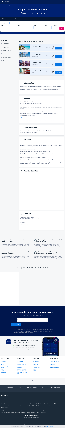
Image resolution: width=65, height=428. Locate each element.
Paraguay (9, 399)
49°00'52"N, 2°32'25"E (25, 117)
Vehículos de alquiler (5, 366)
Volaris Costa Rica (37, 366)
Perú (61, 397)
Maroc (8, 412)
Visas (42, 2)
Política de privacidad (54, 366)
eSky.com (30, 417)
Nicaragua (53, 397)
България (16, 403)
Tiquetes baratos (4, 363)
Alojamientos (22, 2)
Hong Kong (23, 412)
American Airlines (36, 367)
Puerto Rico (3, 399)
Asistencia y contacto (54, 367)
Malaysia (28, 412)
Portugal (31, 405)
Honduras (44, 397)
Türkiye (37, 412)
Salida (35, 25)
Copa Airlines (36, 363)
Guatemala (39, 397)
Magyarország (4, 405)
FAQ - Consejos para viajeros (23, 373)
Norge (18, 405)
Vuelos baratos (13, 2)
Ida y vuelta (5, 23)
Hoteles (2, 364)
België (2, 403)
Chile (10, 397)
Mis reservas (52, 364)
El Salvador (14, 397)
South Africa (17, 412)
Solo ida (12, 23)
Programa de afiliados (54, 361)
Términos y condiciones (54, 363)
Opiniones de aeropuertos (22, 369)
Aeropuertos (19, 367)
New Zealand (43, 412)
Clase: (58, 23)
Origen (2, 25)
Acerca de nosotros (54, 360)
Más (55, 2)
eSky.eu (25, 417)
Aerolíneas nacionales (21, 364)
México (48, 397)
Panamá (57, 397)
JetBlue (34, 369)
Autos (27, 2)
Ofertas (32, 2)
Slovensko (47, 405)
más (47, 426)
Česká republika (21, 403)
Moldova (9, 405)
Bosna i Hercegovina (8, 403)
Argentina (3, 397)
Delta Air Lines (36, 364)
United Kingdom (4, 407)
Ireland (53, 403)
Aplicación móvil (49, 2)
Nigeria (12, 412)
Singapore (33, 412)
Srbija (34, 405)
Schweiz (54, 405)
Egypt (2, 412)
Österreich (22, 405)
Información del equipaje (22, 372)
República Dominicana (31, 397)
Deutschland (32, 403)
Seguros (2, 370)
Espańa (37, 403)
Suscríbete (16, 324)
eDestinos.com (36, 417)
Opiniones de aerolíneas (22, 366)
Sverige (42, 405)
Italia (56, 403)
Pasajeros (55, 25)
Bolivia (7, 397)
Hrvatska (49, 403)
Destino (19, 25)
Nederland (14, 405)
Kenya (5, 412)
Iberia (34, 370)
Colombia (19, 397)
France (41, 403)
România (38, 405)
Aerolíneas (19, 363)
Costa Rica (24, 397)
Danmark (27, 403)
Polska (27, 405)
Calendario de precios (21, 370)
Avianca (35, 360)
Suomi (51, 405)
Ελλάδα (45, 403)
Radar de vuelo (20, 361)
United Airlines (36, 361)
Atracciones (37, 2)
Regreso (45, 25)
